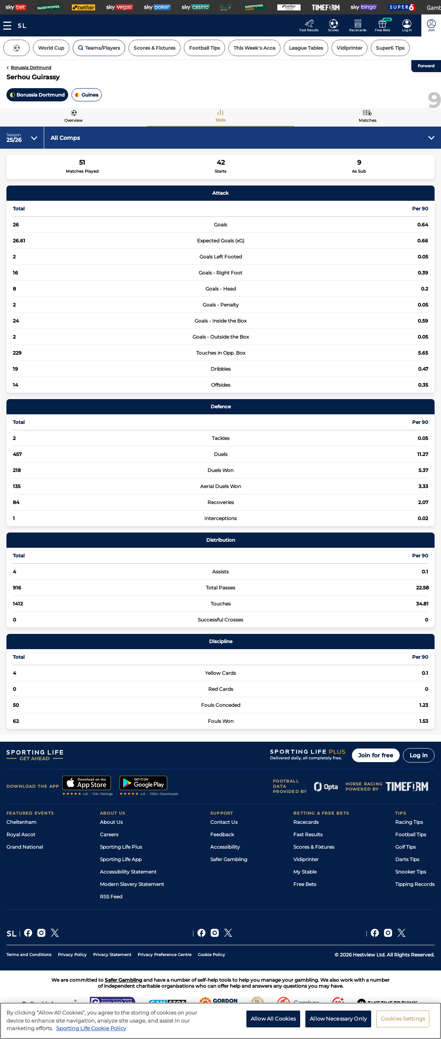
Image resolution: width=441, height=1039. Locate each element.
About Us (111, 822)
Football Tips (410, 834)
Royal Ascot (20, 834)
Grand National (24, 847)
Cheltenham (21, 822)
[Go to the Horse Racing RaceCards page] (360, 25)
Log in (419, 755)
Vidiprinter (306, 859)
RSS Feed (111, 897)
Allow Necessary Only (338, 1020)
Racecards (306, 822)
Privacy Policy (72, 954)
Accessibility (225, 847)
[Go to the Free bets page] (384, 25)
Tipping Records (415, 884)
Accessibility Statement (128, 872)
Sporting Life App (121, 859)
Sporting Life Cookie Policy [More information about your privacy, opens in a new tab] (91, 1030)
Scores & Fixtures (313, 847)
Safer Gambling (228, 859)
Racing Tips (409, 822)
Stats (220, 120)
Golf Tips (405, 847)
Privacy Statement (112, 954)
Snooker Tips (410, 872)
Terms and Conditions (28, 954)
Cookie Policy (211, 954)
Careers (109, 834)
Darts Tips (407, 859)
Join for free (375, 755)
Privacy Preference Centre (164, 954)
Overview (73, 120)
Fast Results (308, 834)
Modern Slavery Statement (132, 884)
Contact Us (224, 822)
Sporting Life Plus (121, 847)
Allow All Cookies (273, 1020)
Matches (367, 120)
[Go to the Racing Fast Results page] (311, 25)
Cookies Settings (403, 1020)
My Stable (305, 872)
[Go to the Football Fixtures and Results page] (335, 25)
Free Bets (304, 884)
